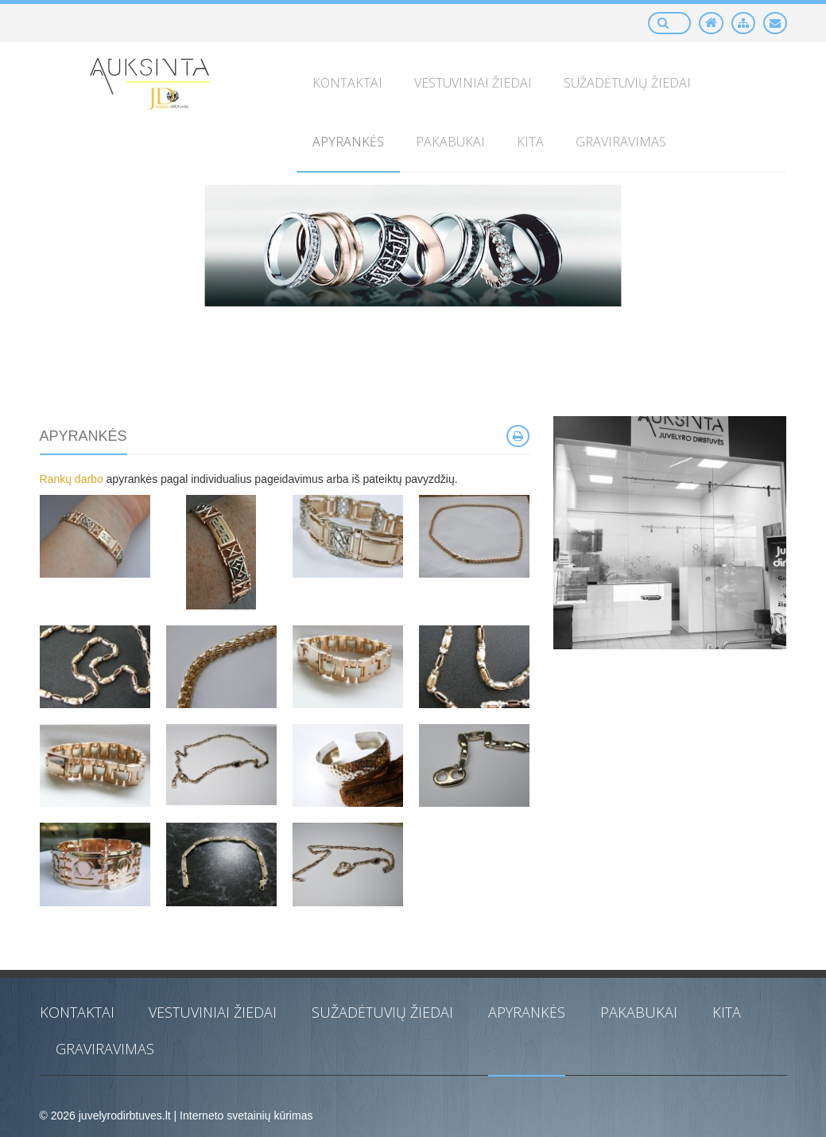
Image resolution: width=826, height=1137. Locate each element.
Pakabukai (638, 1012)
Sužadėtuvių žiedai (382, 1012)
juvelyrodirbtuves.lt (125, 1115)
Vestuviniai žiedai (213, 1012)
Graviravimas (105, 1048)
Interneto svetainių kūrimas (246, 1115)
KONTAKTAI (77, 1012)
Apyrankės (526, 1012)
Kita (726, 1012)
